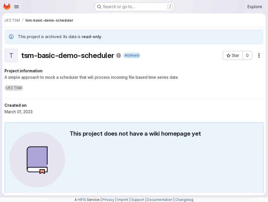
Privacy (108, 200)
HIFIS (82, 200)
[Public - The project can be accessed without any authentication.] (118, 55)
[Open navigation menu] (16, 6)
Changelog (184, 200)
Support (137, 200)
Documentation (159, 200)
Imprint (122, 200)
